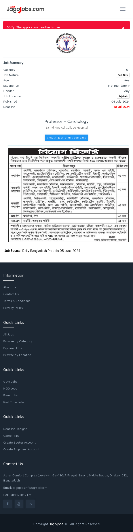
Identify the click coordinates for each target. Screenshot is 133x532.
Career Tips (11, 435)
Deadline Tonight (15, 429)
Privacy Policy (13, 307)
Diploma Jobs (12, 348)
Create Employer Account (21, 449)
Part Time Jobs (13, 402)
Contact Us (11, 294)
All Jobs (8, 334)
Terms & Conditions (16, 301)
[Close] (123, 27)
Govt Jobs (10, 381)
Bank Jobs (10, 395)
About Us (9, 287)
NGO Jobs (10, 388)
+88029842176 (21, 495)
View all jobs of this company (66, 137)
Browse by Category (17, 341)
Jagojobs (56, 524)
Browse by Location (17, 355)
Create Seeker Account (19, 442)
